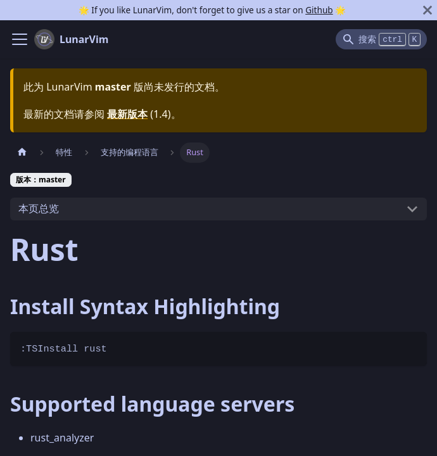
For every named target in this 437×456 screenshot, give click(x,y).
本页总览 (38, 208)
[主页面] (22, 152)
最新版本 (127, 114)
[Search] (381, 39)
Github (318, 10)
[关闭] (427, 10)
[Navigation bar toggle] (19, 39)
